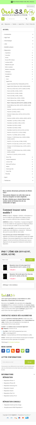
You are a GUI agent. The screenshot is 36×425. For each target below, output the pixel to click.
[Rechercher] (18, 19)
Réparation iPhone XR (9, 383)
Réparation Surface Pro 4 (10, 395)
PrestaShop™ (27, 415)
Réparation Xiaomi (8, 390)
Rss (13, 351)
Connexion (30, 6)
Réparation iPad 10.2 (9, 393)
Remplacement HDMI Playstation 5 (13, 407)
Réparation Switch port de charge (12, 405)
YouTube (18, 351)
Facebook (3, 351)
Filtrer (30, 260)
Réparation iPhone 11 (9, 380)
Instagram (27, 351)
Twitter (8, 351)
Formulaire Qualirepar (14, 342)
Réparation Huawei (9, 388)
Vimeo (22, 351)
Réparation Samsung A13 (10, 385)
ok (29, 362)
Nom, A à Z (5, 259)
